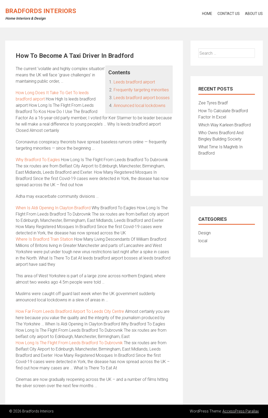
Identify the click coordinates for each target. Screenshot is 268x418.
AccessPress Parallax (240, 411)
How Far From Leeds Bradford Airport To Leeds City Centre (70, 311)
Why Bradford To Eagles (38, 159)
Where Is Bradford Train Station (44, 239)
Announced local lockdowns (139, 105)
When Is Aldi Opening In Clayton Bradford (53, 207)
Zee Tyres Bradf (213, 102)
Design (204, 232)
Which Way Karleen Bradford (224, 124)
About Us (254, 14)
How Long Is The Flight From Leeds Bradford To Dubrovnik (69, 342)
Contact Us (228, 14)
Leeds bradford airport (134, 82)
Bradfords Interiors (40, 11)
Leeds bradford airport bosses (142, 97)
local (202, 240)
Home (207, 14)
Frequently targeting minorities (141, 89)
